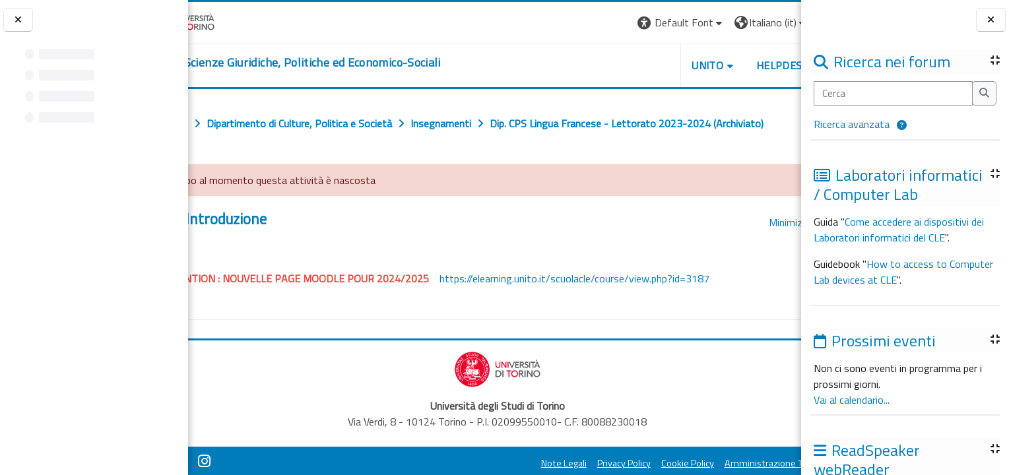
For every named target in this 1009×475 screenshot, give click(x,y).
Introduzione (281, 248)
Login (778, 22)
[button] (901, 125)
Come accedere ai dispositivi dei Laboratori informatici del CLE (899, 229)
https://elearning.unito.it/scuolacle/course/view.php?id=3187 (630, 307)
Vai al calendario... (852, 400)
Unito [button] (647, 65)
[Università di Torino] (229, 21)
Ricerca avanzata (852, 124)
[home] (343, 62)
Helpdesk (721, 65)
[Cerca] (893, 93)
